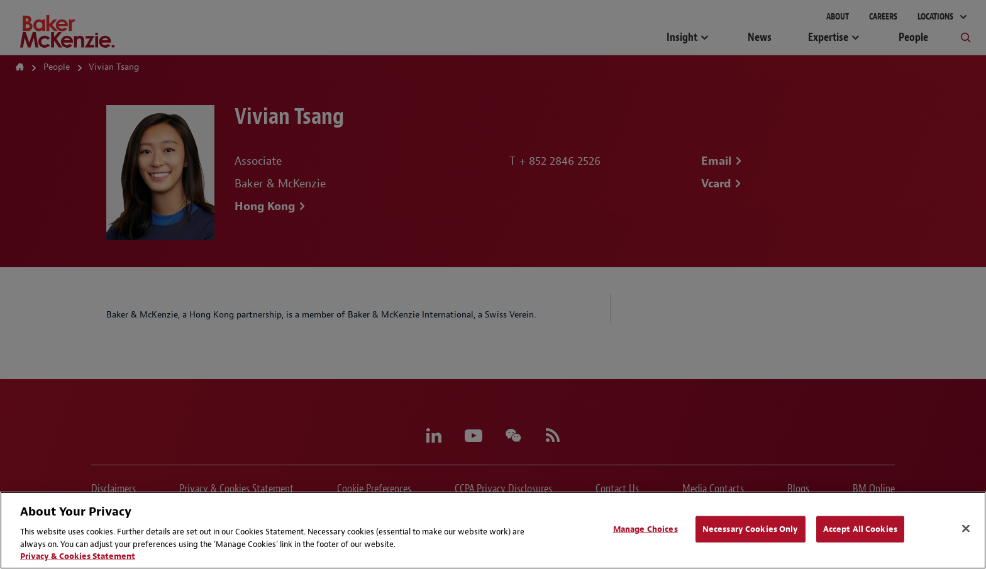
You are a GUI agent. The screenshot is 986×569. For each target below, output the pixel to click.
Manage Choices (645, 529)
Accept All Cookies (860, 529)
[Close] (966, 529)
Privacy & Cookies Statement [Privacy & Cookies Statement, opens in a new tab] (77, 556)
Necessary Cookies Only (750, 529)
